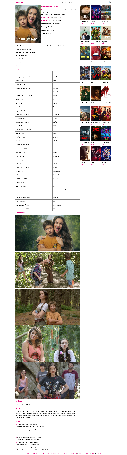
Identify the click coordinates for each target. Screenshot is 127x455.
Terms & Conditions (84, 453)
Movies (64, 2)
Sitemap (98, 453)
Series (70, 2)
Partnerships (42, 453)
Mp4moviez (20, 2)
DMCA (93, 453)
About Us (49, 453)
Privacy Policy (73, 453)
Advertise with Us (31, 453)
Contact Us (56, 453)
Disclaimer (64, 453)
